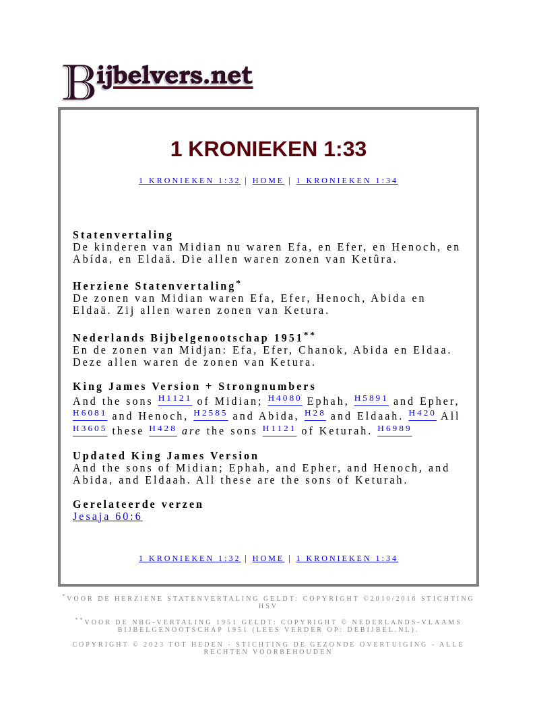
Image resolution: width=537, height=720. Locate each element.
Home (268, 180)
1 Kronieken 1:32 (190, 180)
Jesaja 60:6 (108, 516)
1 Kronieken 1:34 (347, 180)
